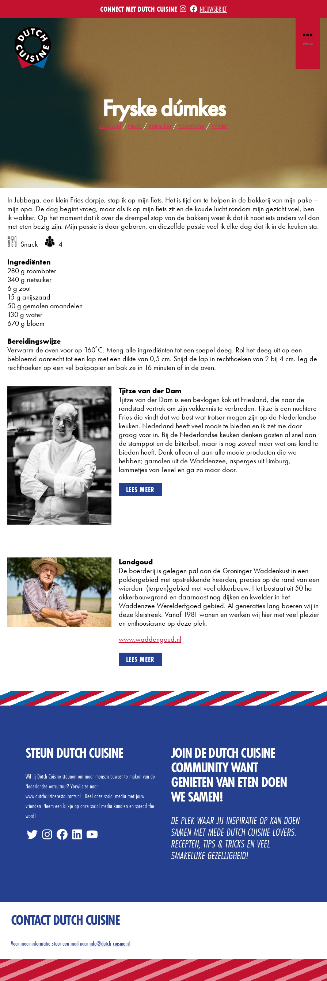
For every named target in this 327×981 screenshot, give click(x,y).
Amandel (110, 125)
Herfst (135, 125)
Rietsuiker (159, 125)
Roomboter (191, 125)
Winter (219, 125)
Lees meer (140, 489)
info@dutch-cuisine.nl (110, 943)
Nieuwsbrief (213, 9)
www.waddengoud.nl (150, 639)
